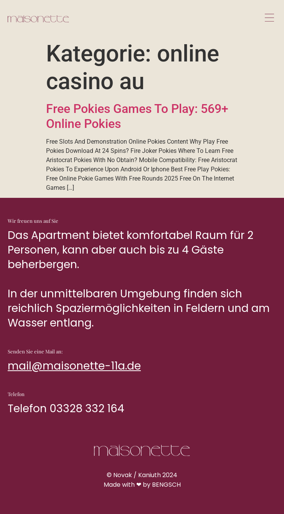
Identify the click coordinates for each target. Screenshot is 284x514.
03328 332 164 (87, 408)
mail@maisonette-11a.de (74, 365)
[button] (269, 18)
